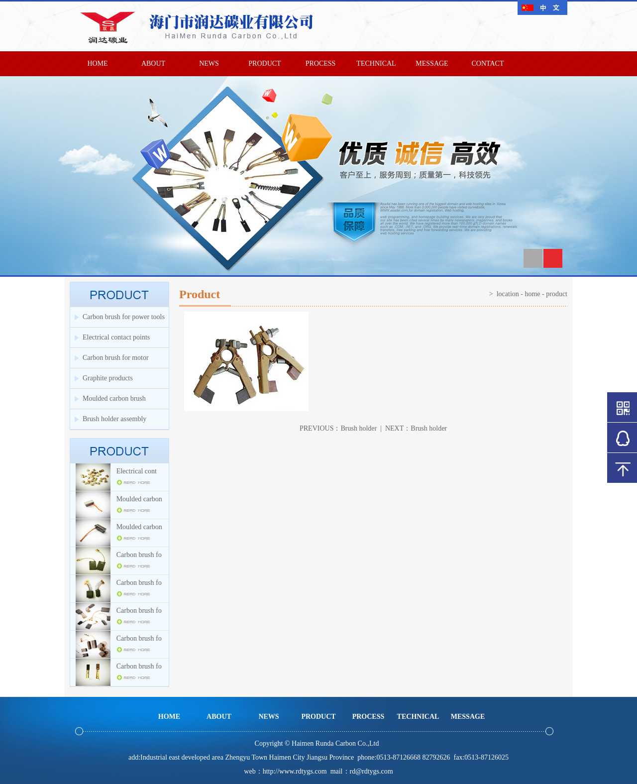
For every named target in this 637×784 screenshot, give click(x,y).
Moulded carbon (139, 499)
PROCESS (321, 63)
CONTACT (488, 63)
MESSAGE (432, 63)
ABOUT (153, 63)
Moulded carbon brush (114, 398)
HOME (97, 63)
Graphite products (108, 378)
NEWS (209, 63)
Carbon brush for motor (116, 357)
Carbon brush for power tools (124, 317)
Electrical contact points (116, 337)
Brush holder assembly (114, 419)
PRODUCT (264, 63)
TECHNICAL (376, 63)
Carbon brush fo (139, 555)
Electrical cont (136, 471)
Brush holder (358, 428)
